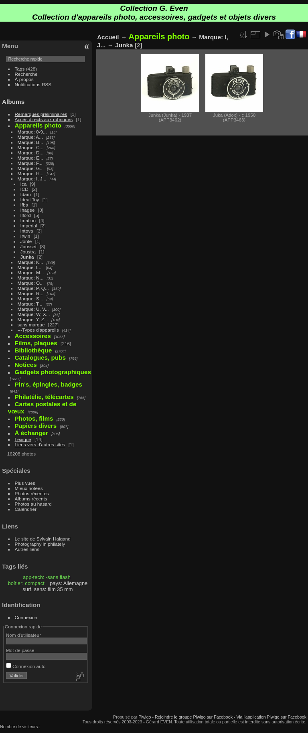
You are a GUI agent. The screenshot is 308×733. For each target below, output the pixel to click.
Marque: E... (30, 157)
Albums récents (31, 498)
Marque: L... (30, 267)
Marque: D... (31, 152)
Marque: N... (31, 277)
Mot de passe (20, 650)
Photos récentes (32, 493)
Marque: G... (31, 168)
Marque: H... (31, 173)
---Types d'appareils (38, 329)
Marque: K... (30, 262)
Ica (23, 183)
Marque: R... (31, 293)
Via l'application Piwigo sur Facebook (271, 717)
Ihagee (27, 210)
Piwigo (144, 717)
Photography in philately (40, 544)
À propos (24, 79)
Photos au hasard (33, 503)
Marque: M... (31, 272)
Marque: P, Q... (33, 288)
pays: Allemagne (68, 583)
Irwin (25, 236)
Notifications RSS (33, 84)
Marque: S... (30, 298)
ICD (24, 189)
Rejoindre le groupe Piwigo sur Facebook (194, 717)
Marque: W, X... (34, 314)
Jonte (26, 241)
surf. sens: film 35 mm (47, 589)
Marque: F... (30, 163)
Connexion (26, 617)
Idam (25, 194)
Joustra (28, 251)
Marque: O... (31, 283)
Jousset (28, 246)
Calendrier (25, 509)
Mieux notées (29, 488)
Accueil (108, 37)
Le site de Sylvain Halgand (43, 538)
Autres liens (27, 549)
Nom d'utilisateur (23, 635)
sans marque (31, 324)
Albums (13, 101)
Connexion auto (26, 666)
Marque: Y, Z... (33, 319)
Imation (28, 220)
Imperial (28, 225)
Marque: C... (31, 147)
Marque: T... (30, 303)
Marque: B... (30, 142)
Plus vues (25, 483)
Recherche (26, 74)
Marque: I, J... (32, 178)
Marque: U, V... (33, 309)
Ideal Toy (29, 199)
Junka (27, 256)
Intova (26, 230)
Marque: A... (30, 137)
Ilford (25, 215)
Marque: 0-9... (32, 131)
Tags (20, 68)
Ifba (24, 204)
